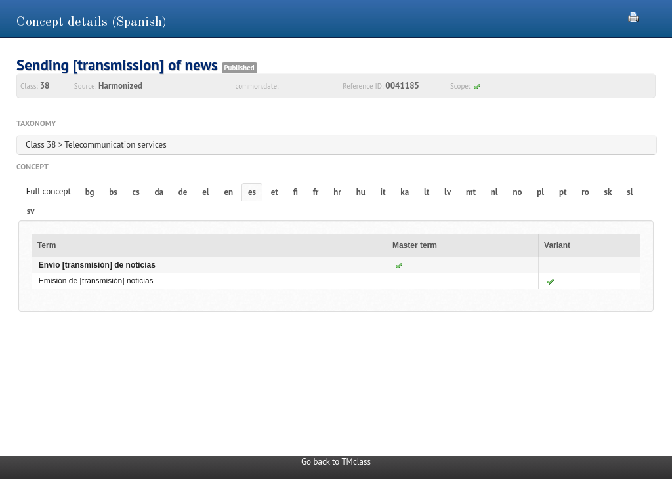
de (183, 192)
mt (471, 192)
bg (89, 192)
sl (630, 192)
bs (113, 192)
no (517, 192)
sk (608, 192)
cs (136, 192)
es (252, 192)
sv (31, 211)
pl (540, 192)
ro (585, 192)
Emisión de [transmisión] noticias (96, 280)
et (274, 192)
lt (426, 192)
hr (337, 192)
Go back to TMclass (336, 461)
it (383, 192)
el (205, 192)
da (159, 192)
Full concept (48, 191)
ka (404, 192)
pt (563, 192)
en (228, 192)
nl (494, 192)
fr (316, 192)
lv (447, 192)
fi (295, 192)
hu (361, 192)
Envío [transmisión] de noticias (97, 265)
